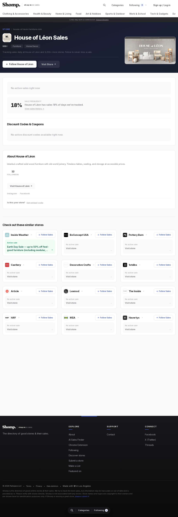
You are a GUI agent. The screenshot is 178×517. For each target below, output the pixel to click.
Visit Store (48, 64)
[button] (138, 5)
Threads (149, 445)
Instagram (12, 193)
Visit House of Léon (21, 186)
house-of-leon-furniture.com (27, 29)
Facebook (25, 193)
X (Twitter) (150, 439)
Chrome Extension (78, 445)
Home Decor (32, 46)
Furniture (17, 46)
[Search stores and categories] (104, 5)
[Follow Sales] (20, 64)
